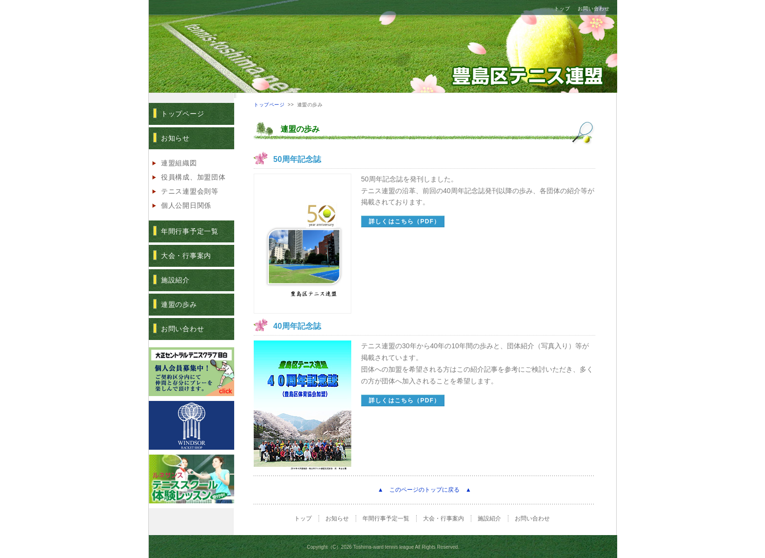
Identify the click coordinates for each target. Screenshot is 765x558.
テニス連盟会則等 (190, 191)
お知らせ (175, 138)
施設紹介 (175, 280)
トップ (562, 8)
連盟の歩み (179, 304)
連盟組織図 (179, 163)
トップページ (182, 114)
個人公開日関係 (186, 205)
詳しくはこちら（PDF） (404, 221)
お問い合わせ (594, 8)
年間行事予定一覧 (190, 231)
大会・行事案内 (186, 255)
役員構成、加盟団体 (193, 177)
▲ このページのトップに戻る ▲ (424, 489)
